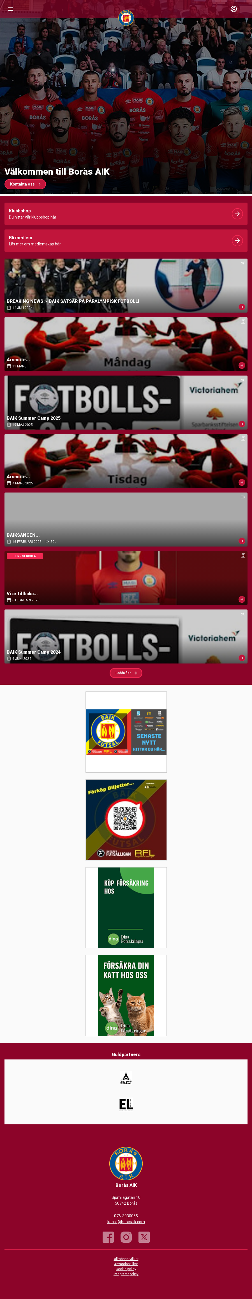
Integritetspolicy (126, 1274)
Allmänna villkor (126, 1259)
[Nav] (11, 9)
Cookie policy (126, 1269)
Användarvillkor (126, 1264)
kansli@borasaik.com (126, 1222)
